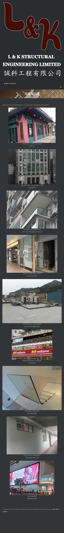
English (13, 83)
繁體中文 (7, 83)
